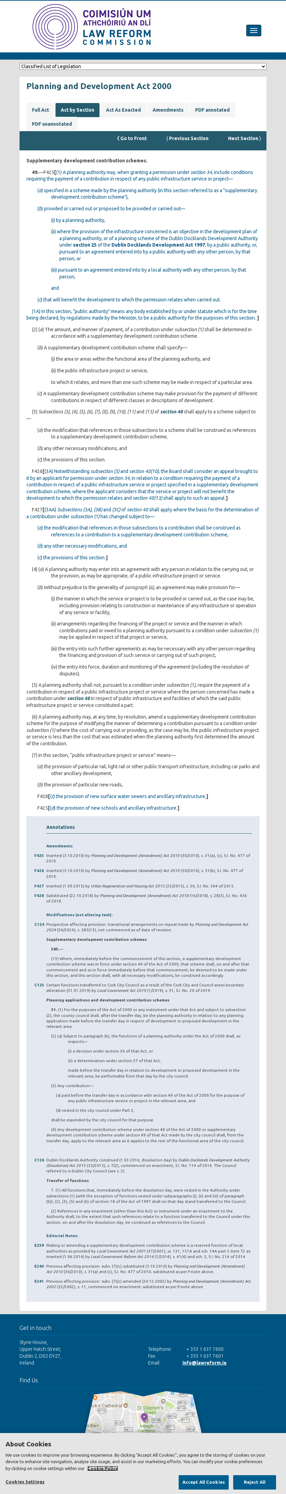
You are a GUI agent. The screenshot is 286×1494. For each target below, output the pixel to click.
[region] (143, 1463)
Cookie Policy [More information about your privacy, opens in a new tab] (102, 1468)
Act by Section (77, 110)
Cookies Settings (25, 1481)
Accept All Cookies (203, 1482)
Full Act (40, 110)
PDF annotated (212, 110)
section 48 (171, 411)
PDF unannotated (52, 124)
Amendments (168, 110)
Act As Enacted (123, 110)
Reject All (254, 1482)
